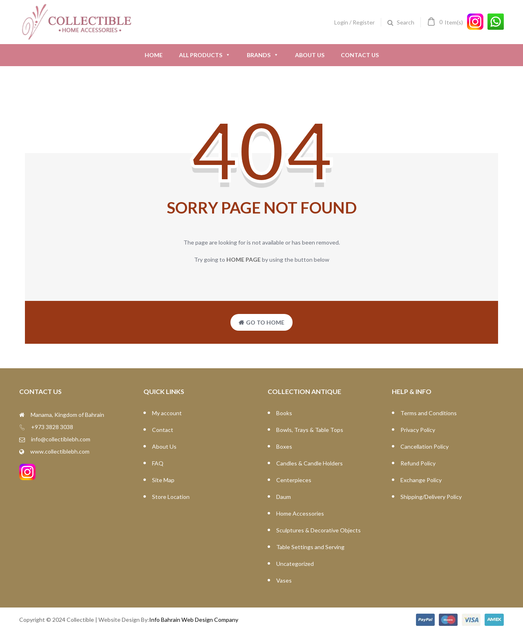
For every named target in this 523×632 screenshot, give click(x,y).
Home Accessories (300, 513)
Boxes (284, 446)
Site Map (163, 479)
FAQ (157, 463)
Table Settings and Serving (310, 546)
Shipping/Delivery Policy (431, 496)
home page (243, 259)
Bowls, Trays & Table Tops (309, 429)
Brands (263, 55)
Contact (162, 429)
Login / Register (354, 22)
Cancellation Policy (424, 446)
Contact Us (360, 54)
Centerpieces (293, 479)
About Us (309, 54)
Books (284, 412)
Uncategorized (295, 563)
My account (167, 412)
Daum (283, 496)
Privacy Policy (417, 429)
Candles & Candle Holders (309, 463)
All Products (204, 55)
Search (405, 22)
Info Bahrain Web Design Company (193, 619)
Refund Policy (418, 463)
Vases (284, 580)
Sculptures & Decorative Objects (318, 530)
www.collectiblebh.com (59, 451)
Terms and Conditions (428, 412)
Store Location (171, 496)
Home (154, 54)
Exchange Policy (421, 479)
